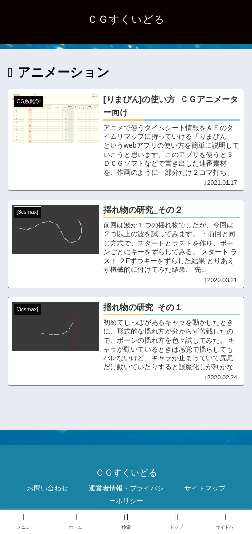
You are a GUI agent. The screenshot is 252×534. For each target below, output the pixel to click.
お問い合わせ (47, 490)
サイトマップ (205, 490)
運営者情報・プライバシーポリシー (126, 496)
